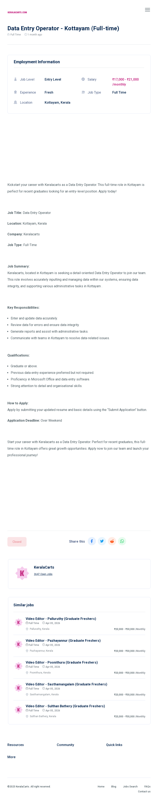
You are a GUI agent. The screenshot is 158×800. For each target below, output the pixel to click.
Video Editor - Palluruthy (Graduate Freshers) (61, 619)
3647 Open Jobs (43, 574)
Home (101, 786)
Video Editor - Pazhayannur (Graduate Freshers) (63, 641)
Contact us (144, 791)
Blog (113, 786)
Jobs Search (130, 786)
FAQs (147, 786)
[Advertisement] (79, 153)
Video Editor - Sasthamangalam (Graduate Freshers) (66, 684)
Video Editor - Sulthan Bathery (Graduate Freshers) (65, 706)
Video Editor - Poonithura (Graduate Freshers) (62, 662)
